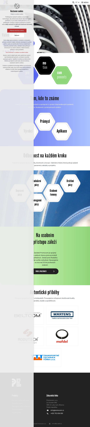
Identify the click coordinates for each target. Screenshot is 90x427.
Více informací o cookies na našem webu (16, 52)
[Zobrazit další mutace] (78, 2)
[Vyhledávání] (73, 2)
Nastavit (16, 35)
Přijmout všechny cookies (17, 30)
